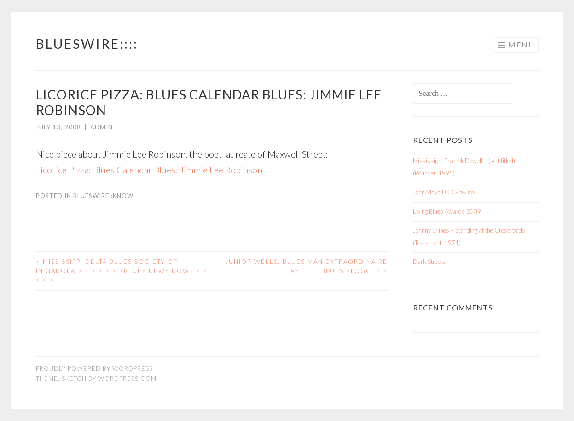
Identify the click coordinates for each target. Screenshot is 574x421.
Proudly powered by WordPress (94, 368)
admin (101, 127)
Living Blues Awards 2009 (447, 211)
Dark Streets (429, 261)
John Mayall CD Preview (444, 192)
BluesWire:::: (87, 44)
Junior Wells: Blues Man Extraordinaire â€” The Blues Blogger (306, 266)
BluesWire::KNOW (103, 195)
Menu (521, 44)
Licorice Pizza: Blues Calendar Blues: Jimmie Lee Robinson (149, 169)
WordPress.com (127, 378)
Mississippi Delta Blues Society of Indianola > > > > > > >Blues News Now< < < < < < (122, 270)
